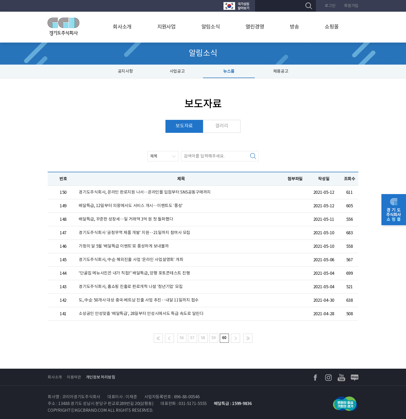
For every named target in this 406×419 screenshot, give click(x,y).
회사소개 (122, 27)
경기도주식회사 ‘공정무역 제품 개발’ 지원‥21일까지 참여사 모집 (134, 232)
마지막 (247, 338)
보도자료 (184, 126)
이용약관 (74, 377)
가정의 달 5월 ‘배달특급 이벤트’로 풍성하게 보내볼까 (124, 246)
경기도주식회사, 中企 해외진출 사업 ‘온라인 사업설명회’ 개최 (131, 259)
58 (203, 338)
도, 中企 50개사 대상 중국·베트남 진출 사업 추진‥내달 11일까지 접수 (139, 300)
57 (192, 338)
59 (214, 338)
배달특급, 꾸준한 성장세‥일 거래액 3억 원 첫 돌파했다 (126, 219)
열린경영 (254, 27)
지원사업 (166, 27)
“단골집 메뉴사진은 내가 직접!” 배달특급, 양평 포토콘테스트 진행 (134, 273)
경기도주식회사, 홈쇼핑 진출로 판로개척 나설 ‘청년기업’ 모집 (131, 286)
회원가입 (351, 6)
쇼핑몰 (331, 27)
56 (182, 338)
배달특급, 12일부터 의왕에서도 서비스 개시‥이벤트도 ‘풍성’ (131, 205)
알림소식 (210, 27)
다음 (235, 338)
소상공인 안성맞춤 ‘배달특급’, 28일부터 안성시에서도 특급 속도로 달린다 (141, 313)
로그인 (330, 6)
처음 (158, 338)
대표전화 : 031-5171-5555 (184, 403)
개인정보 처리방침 (100, 377)
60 (224, 338)
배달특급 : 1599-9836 (233, 403)
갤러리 (221, 126)
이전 (169, 338)
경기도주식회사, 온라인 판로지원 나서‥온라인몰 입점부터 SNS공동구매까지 (145, 192)
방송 (294, 27)
